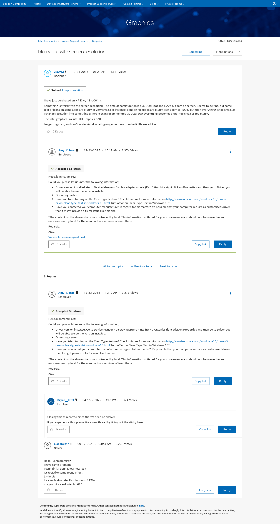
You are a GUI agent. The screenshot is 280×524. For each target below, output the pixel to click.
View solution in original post (66, 237)
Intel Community (47, 41)
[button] (234, 72)
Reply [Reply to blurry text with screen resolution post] (227, 131)
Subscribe (195, 52)
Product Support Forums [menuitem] (101, 3)
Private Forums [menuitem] (173, 3)
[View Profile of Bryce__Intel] (67, 400)
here (141, 505)
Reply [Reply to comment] (222, 244)
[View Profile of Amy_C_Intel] (68, 150)
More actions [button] (224, 52)
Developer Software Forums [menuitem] (62, 3)
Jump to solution (67, 90)
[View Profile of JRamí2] (60, 72)
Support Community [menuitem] (14, 4)
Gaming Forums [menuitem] (132, 3)
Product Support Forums (74, 41)
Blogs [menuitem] (153, 3)
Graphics (97, 41)
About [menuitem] (37, 3)
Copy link (200, 244)
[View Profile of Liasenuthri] (63, 444)
